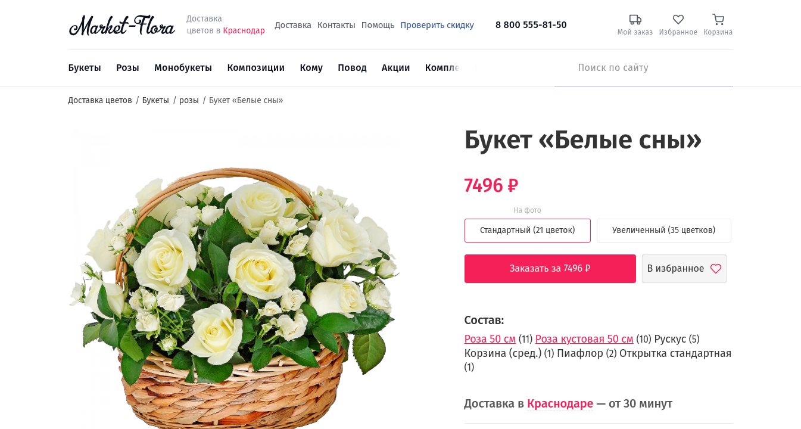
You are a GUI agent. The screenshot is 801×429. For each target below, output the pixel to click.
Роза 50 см (490, 339)
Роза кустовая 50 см (584, 339)
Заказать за (559, 268)
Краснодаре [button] (560, 403)
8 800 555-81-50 (531, 24)
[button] (421, 146)
